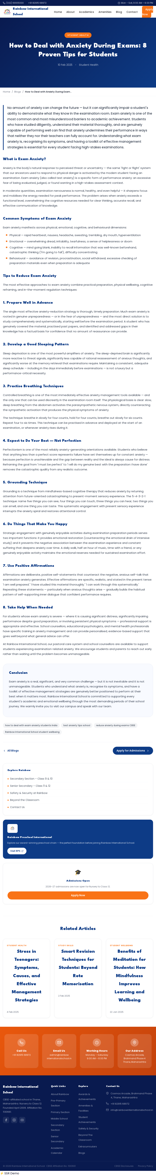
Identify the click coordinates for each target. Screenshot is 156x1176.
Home (58, 12)
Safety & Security (88, 1128)
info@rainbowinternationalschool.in (132, 1110)
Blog (119, 12)
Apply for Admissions (132, 750)
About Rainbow (60, 1094)
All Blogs (11, 750)
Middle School (59, 1118)
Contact (132, 12)
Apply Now (147, 12)
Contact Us (16, 807)
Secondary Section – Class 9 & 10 (30, 779)
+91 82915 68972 (37, 2)
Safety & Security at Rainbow (27, 793)
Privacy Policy (145, 1166)
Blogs (17, 91)
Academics (86, 12)
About (70, 12)
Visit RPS (17, 850)
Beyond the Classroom (23, 800)
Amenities (105, 12)
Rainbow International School (25, 11)
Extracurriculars (87, 1146)
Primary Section (60, 1112)
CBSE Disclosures (124, 1166)
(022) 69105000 (13, 2)
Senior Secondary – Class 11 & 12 (29, 786)
